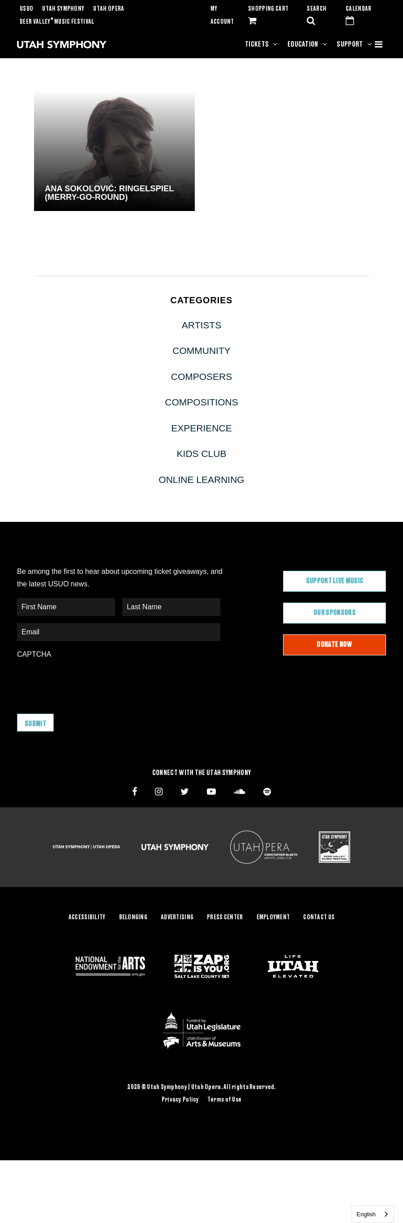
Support (350, 44)
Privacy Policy (180, 1100)
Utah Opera (108, 9)
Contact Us (318, 917)
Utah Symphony (63, 9)
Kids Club (202, 453)
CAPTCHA (34, 654)
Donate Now (334, 644)
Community (201, 350)
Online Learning (201, 479)
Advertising (177, 917)
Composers (201, 376)
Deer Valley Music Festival (57, 22)
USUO (26, 9)
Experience (201, 428)
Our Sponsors (334, 612)
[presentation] (85, 681)
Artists (201, 325)
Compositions (201, 402)
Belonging (133, 917)
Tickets (257, 44)
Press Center (225, 917)
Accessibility (87, 917)
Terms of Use (224, 1100)
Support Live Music (335, 581)
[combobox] (373, 1214)
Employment (273, 917)
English (366, 1214)
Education (302, 44)
